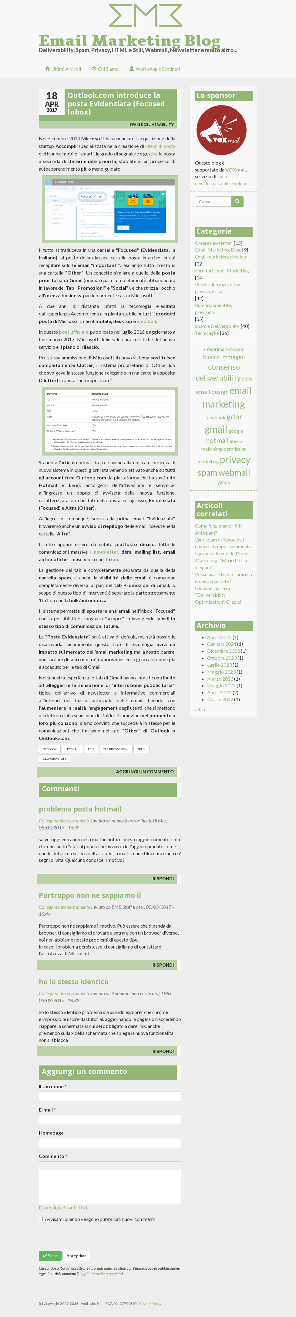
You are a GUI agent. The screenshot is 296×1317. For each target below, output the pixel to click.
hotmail (72, 749)
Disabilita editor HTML (63, 1207)
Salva (50, 1255)
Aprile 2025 (219, 637)
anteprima (213, 349)
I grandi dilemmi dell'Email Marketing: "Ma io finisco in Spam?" (222, 560)
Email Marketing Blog (129, 38)
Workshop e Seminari (154, 69)
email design (212, 391)
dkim (247, 379)
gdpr (235, 416)
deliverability (54, 758)
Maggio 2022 (221, 685)
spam (141, 749)
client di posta (160, 146)
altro (200, 709)
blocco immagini (224, 356)
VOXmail (235, 169)
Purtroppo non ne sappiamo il (90, 896)
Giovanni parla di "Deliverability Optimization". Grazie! (218, 595)
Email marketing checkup (221, 256)
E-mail (47, 1109)
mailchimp (212, 449)
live (91, 749)
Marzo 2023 (220, 679)
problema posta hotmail (80, 810)
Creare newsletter (213, 243)
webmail (146, 321)
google (235, 431)
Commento (53, 1156)
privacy (235, 459)
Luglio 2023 (219, 665)
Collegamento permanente (64, 820)
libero (236, 441)
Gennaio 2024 (221, 644)
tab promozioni (116, 749)
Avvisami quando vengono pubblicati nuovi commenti (97, 1219)
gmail (216, 429)
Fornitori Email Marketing (222, 270)
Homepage (51, 1132)
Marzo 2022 (220, 699)
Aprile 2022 (219, 692)
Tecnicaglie (207, 333)
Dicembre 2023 (223, 651)
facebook (215, 417)
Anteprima (76, 1255)
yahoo (223, 482)
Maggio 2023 (221, 672)
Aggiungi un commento (145, 771)
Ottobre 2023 (222, 658)
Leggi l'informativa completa (100, 1273)
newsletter (106, 552)
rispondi (163, 878)
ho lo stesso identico (74, 983)
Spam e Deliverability (152, 124)
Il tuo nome (53, 1086)
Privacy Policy (150, 1303)
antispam (234, 349)
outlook (50, 749)
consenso (224, 366)
